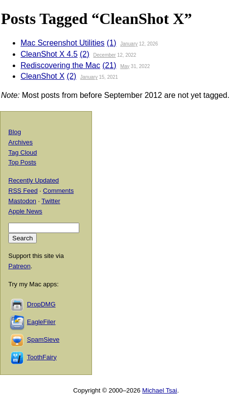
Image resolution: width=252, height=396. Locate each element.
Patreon (19, 266)
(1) (111, 43)
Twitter (51, 201)
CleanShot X (43, 76)
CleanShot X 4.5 (49, 54)
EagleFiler (41, 322)
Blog (14, 132)
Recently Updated (33, 180)
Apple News (25, 211)
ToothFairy (42, 357)
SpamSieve (43, 339)
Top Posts (22, 162)
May (125, 66)
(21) (109, 65)
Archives (20, 142)
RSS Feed (23, 190)
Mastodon (22, 201)
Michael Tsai (159, 390)
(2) (85, 54)
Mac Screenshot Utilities (63, 43)
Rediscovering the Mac (60, 65)
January (129, 44)
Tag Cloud (22, 152)
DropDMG (41, 304)
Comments (58, 190)
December (104, 55)
